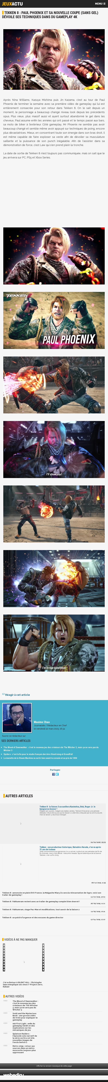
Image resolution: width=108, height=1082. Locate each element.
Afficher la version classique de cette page (54, 1066)
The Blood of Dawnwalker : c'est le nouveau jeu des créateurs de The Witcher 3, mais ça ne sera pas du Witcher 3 (25, 1005)
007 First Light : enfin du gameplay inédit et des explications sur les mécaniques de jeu (24, 1027)
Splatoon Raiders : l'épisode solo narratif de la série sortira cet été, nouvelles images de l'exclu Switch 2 (25, 1038)
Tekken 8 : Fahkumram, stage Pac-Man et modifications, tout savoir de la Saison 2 (41, 909)
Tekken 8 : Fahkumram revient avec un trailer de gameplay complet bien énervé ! (41, 901)
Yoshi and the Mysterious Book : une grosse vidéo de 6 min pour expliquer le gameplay (25, 1016)
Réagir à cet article (16, 694)
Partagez (55, 770)
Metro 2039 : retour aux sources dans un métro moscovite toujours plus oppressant (24, 1049)
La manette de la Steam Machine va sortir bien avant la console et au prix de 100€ (40, 758)
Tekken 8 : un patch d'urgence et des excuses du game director (32, 917)
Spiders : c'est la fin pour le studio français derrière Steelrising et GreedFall (38, 754)
